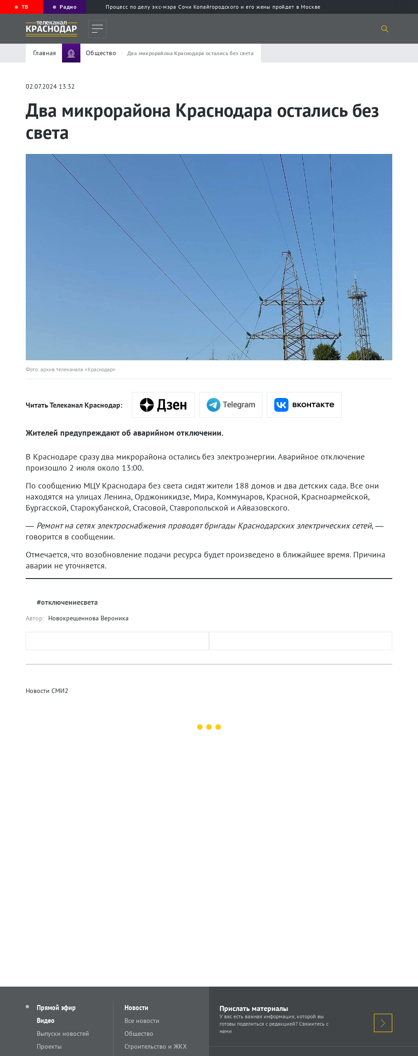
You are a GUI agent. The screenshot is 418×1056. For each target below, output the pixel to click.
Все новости (141, 1020)
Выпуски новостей (63, 1033)
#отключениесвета (67, 602)
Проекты (49, 1046)
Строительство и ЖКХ (155, 1046)
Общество (138, 1033)
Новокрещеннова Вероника (88, 618)
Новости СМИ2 (47, 691)
